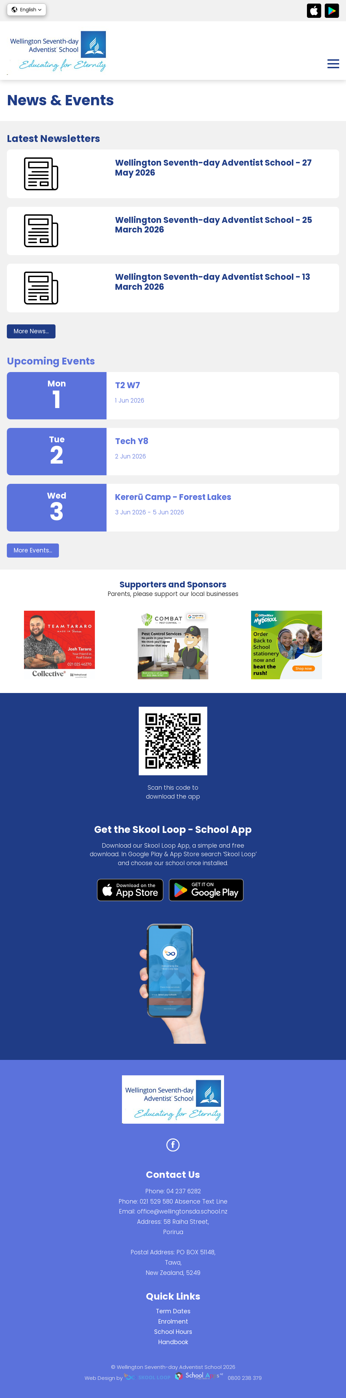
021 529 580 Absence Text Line (183, 1201)
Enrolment (173, 1321)
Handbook (173, 1342)
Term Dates (173, 1311)
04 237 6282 (183, 1191)
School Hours (173, 1332)
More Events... (33, 550)
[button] (26, 10)
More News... (31, 331)
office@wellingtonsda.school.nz (182, 1211)
